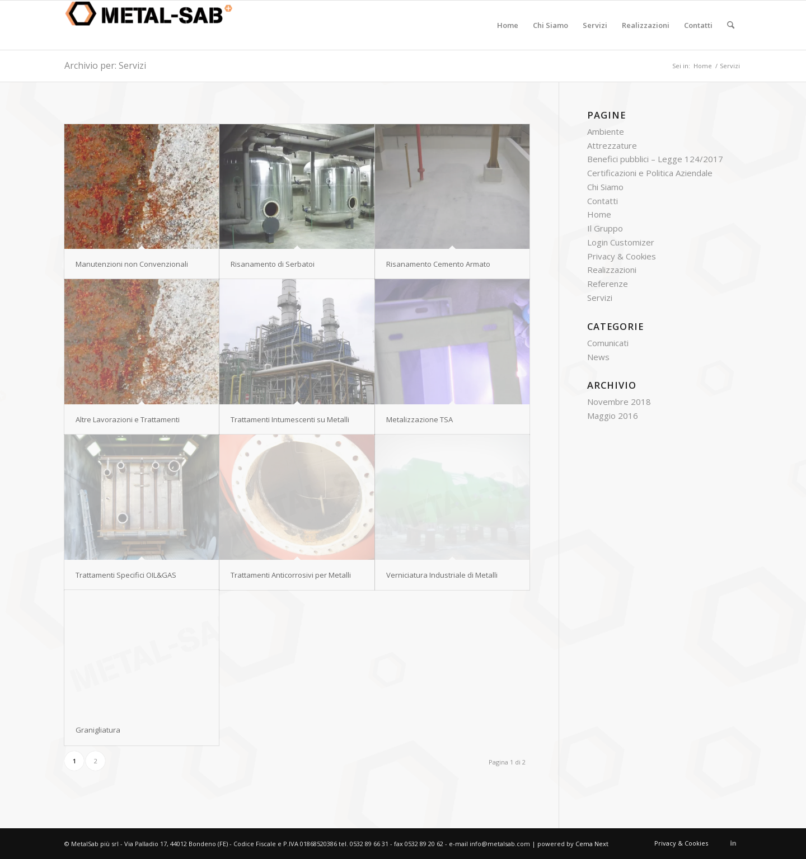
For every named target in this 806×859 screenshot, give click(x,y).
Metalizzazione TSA (419, 419)
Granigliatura (98, 730)
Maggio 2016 (612, 415)
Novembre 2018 (619, 401)
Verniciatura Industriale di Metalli (442, 575)
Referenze (607, 283)
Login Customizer (620, 242)
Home (599, 214)
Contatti (602, 200)
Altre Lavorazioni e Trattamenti (128, 419)
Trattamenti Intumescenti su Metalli (290, 419)
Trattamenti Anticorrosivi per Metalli (291, 575)
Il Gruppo (605, 228)
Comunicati (608, 342)
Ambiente (605, 131)
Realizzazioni (611, 269)
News (598, 356)
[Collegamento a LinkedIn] (733, 842)
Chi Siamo (605, 186)
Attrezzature (612, 145)
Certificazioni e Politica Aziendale (650, 172)
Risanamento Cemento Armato (438, 264)
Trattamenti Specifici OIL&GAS (126, 575)
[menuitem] (508, 25)
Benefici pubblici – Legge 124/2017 (655, 158)
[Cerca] (731, 25)
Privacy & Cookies (621, 256)
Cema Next (591, 843)
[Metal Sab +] (148, 25)
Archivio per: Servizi (105, 65)
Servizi (599, 297)
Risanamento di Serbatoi (273, 264)
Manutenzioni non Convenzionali (132, 264)
